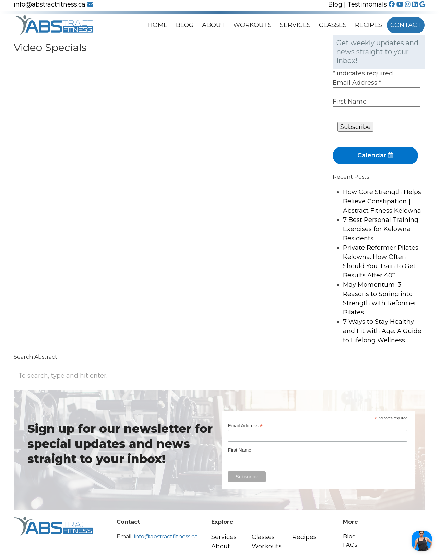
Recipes (368, 25)
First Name (350, 101)
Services (295, 25)
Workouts (252, 25)
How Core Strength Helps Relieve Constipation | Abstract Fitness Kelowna (382, 201)
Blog (335, 4)
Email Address (357, 82)
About (213, 25)
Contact (405, 25)
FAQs (350, 545)
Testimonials (367, 4)
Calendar (375, 155)
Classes (333, 25)
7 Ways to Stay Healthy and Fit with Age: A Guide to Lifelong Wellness (382, 331)
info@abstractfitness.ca (53, 4)
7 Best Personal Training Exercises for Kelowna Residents (380, 229)
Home (158, 25)
